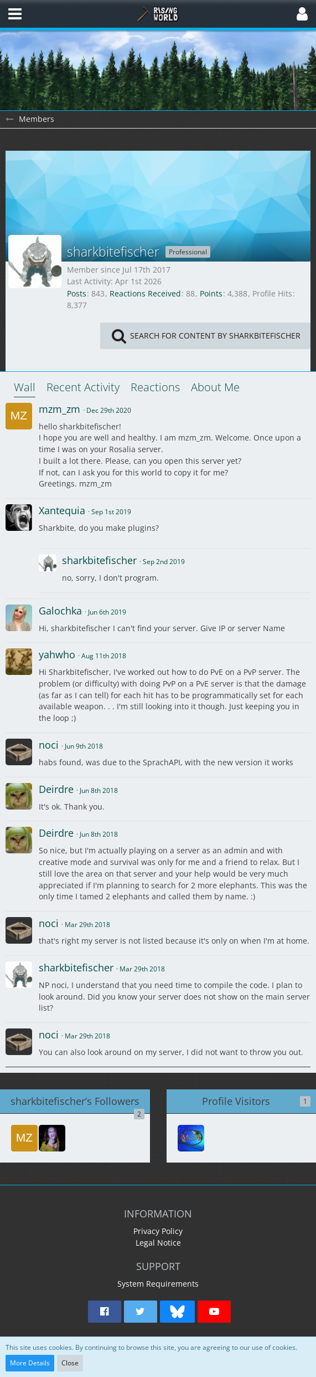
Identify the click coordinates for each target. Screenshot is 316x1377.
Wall (24, 387)
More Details (30, 1363)
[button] (15, 14)
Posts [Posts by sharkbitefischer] (76, 293)
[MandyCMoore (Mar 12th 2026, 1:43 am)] (191, 1138)
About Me (215, 387)
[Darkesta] (52, 1138)
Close (70, 1363)
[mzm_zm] (24, 1138)
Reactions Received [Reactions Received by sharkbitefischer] (145, 293)
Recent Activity (83, 387)
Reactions (155, 387)
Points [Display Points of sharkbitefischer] (211, 293)
